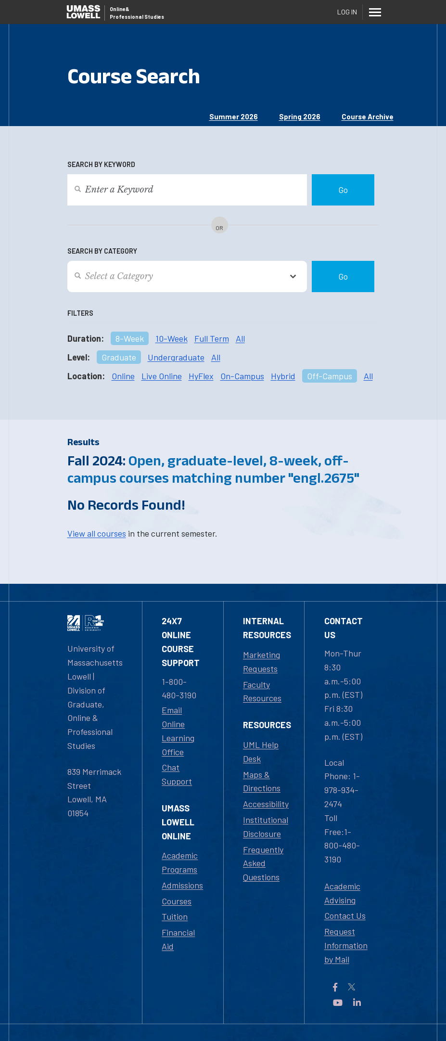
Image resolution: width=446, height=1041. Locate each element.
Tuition (175, 916)
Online (123, 376)
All (240, 338)
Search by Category (102, 251)
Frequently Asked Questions (263, 863)
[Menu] (375, 12)
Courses (176, 901)
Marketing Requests (261, 661)
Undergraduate (176, 357)
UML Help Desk (261, 751)
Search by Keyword (101, 164)
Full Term (211, 338)
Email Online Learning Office (178, 731)
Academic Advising (342, 893)
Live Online (161, 376)
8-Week (129, 338)
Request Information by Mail (346, 945)
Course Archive (368, 116)
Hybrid (283, 376)
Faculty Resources (262, 691)
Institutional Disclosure (265, 826)
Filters (80, 313)
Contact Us (345, 915)
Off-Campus (329, 376)
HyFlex (201, 376)
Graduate (119, 357)
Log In (347, 12)
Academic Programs (180, 862)
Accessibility (266, 803)
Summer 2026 (233, 116)
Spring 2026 (299, 116)
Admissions (182, 885)
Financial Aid (178, 939)
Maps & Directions (261, 781)
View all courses (96, 533)
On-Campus (242, 376)
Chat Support (177, 774)
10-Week (171, 338)
